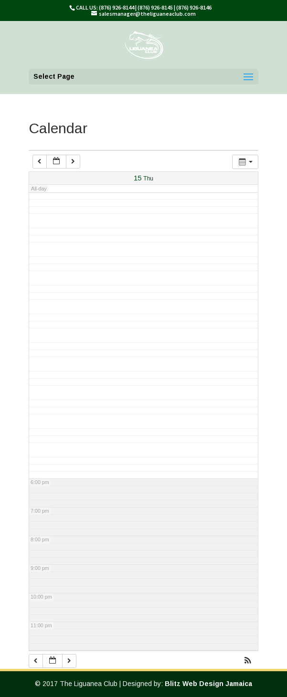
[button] (247, 661)
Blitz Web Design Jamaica (208, 683)
